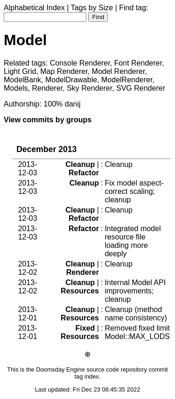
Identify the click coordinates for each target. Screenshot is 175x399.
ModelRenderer (126, 80)
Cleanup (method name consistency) (136, 314)
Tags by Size (92, 8)
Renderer (47, 88)
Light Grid (20, 71)
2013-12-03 (27, 168)
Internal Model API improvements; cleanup (135, 291)
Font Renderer (138, 63)
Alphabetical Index (34, 8)
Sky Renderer (89, 88)
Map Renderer (63, 71)
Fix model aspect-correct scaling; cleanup (134, 191)
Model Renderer (118, 71)
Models (16, 88)
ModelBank (22, 80)
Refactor (84, 173)
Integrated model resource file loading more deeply (133, 241)
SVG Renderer (140, 88)
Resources (80, 291)
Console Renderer (80, 63)
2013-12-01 (27, 314)
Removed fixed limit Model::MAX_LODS (137, 332)
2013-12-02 (27, 268)
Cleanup (80, 164)
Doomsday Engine (60, 369)
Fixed (85, 328)
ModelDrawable (71, 80)
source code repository (116, 369)
